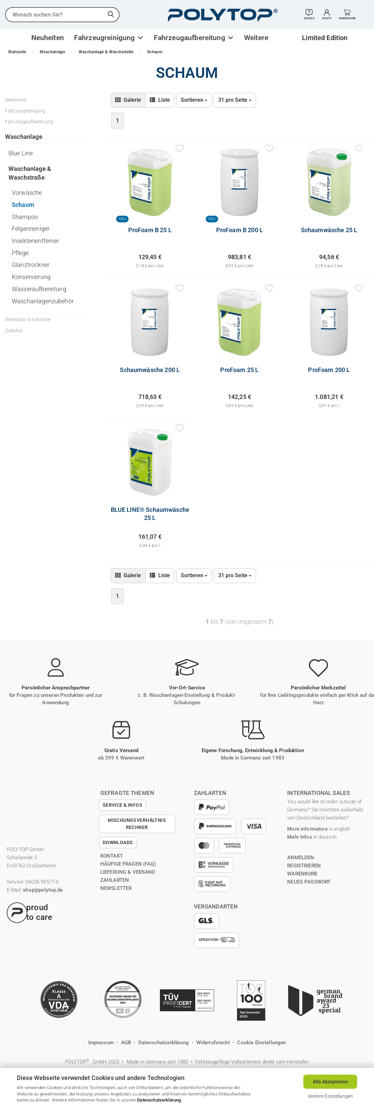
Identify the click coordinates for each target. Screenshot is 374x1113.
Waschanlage (23, 136)
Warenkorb (302, 874)
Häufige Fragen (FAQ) (128, 864)
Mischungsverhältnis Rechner (137, 823)
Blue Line (20, 153)
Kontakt (111, 856)
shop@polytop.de (43, 890)
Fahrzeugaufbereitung (190, 38)
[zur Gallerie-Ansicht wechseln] (128, 100)
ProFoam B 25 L (150, 230)
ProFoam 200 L (329, 369)
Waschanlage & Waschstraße (29, 173)
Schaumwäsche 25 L (329, 230)
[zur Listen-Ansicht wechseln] (160, 100)
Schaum (23, 204)
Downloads (118, 842)
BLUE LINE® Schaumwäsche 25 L (150, 513)
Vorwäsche (27, 192)
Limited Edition (324, 38)
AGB (127, 1043)
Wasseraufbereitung (39, 288)
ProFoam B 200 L (239, 230)
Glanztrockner (30, 264)
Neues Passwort (309, 882)
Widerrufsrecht (213, 1043)
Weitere (256, 38)
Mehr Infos (299, 837)
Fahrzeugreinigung (105, 38)
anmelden (300, 858)
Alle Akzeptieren (330, 1081)
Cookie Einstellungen (261, 1043)
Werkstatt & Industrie (27, 319)
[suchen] (111, 14)
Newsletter (116, 888)
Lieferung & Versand (128, 872)
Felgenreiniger (30, 228)
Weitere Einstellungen (330, 1096)
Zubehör (14, 330)
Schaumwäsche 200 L (150, 369)
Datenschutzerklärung (159, 1100)
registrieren (304, 866)
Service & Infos (122, 805)
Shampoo (25, 216)
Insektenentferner (35, 240)
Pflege (20, 252)
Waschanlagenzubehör (43, 301)
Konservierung (31, 276)
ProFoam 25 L (239, 369)
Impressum (101, 1043)
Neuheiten (47, 38)
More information (307, 829)
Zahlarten (114, 880)
